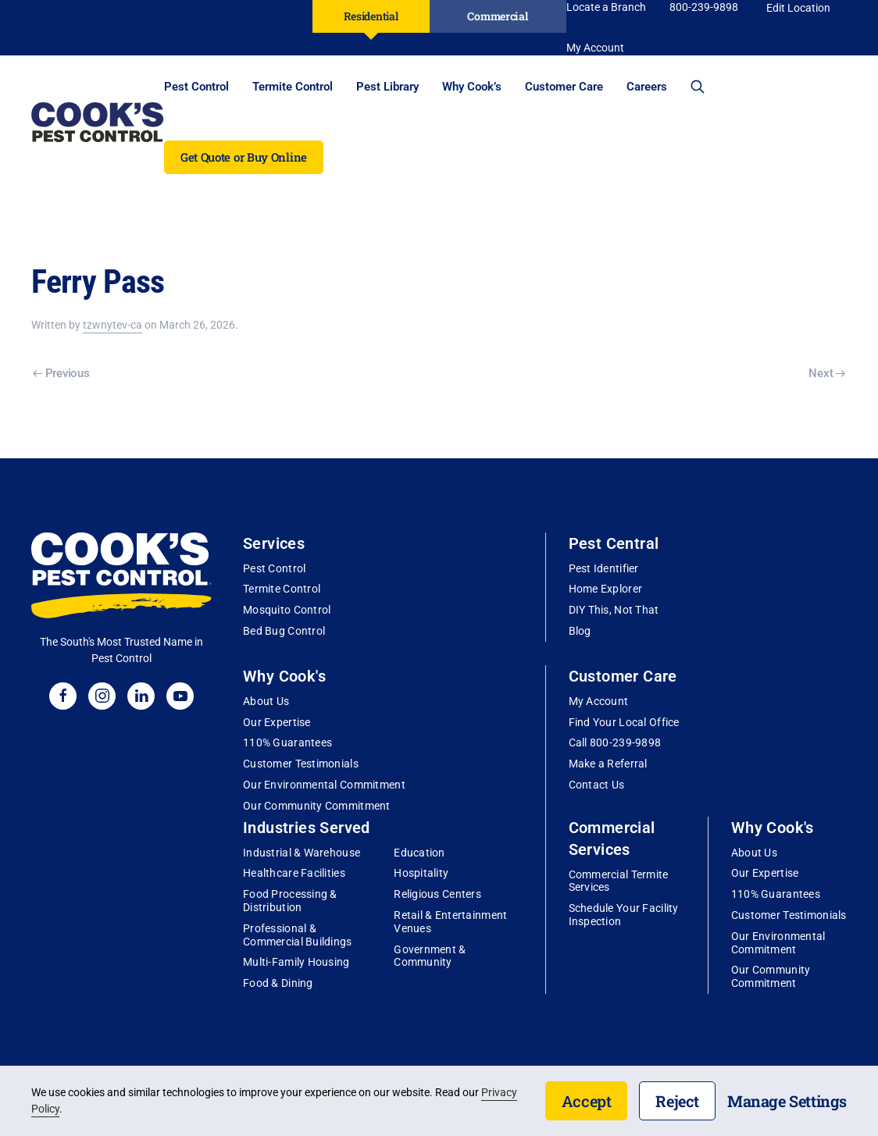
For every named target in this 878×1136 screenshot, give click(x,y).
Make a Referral (608, 763)
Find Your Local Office (624, 722)
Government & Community (430, 956)
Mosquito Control (286, 610)
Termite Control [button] (292, 87)
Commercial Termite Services (619, 881)
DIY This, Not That (614, 610)
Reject (677, 1101)
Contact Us (597, 784)
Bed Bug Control (284, 631)
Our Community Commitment (317, 805)
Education (419, 852)
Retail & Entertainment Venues (450, 922)
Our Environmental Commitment (324, 784)
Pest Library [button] (387, 87)
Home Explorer (606, 588)
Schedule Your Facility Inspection (624, 915)
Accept (587, 1101)
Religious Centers (437, 894)
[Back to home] (97, 121)
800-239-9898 (703, 7)
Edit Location (798, 8)
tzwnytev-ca (112, 325)
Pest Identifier (604, 568)
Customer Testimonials (301, 763)
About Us (266, 701)
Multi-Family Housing (296, 962)
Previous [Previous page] (61, 373)
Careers (646, 87)
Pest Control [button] (196, 87)
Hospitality (421, 873)
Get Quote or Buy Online (243, 157)
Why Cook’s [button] (471, 87)
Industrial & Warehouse (301, 852)
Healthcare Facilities (294, 873)
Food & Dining (278, 983)
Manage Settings (787, 1101)
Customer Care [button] (564, 87)
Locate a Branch (606, 7)
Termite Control (281, 588)
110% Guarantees (287, 742)
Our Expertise (277, 722)
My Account (599, 701)
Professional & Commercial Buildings (297, 935)
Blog (580, 631)
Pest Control (274, 568)
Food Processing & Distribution (290, 900)
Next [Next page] (826, 373)
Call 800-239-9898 (615, 742)
